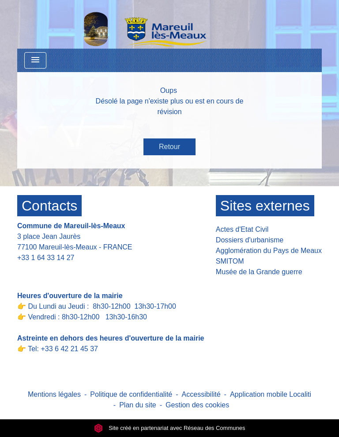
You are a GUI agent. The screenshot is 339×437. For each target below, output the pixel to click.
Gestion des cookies (197, 405)
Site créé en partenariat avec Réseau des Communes (169, 428)
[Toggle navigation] (35, 60)
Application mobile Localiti (270, 394)
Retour (169, 146)
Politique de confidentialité (131, 394)
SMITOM (230, 261)
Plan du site (137, 405)
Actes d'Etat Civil (242, 229)
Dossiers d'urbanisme (249, 240)
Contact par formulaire (58, 271)
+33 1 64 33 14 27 (45, 257)
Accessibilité (201, 394)
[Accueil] (122, 24)
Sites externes (265, 206)
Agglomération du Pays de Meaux (269, 250)
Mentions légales (54, 394)
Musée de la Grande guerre (259, 272)
